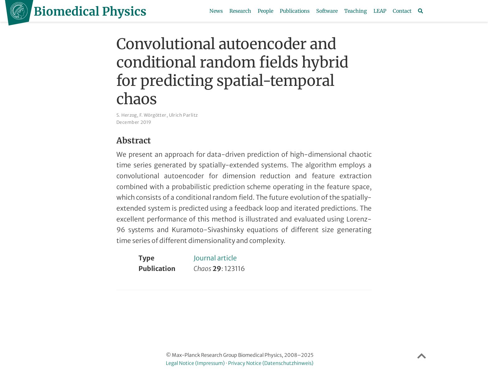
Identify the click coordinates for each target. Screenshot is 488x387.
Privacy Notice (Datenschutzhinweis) (270, 363)
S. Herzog (126, 115)
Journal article (215, 258)
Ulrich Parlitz (183, 115)
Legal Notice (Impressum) (195, 363)
